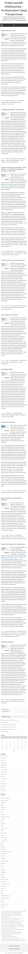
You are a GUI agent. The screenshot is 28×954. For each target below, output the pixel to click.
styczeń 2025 (3, 790)
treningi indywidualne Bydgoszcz (12, 161)
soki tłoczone (4, 702)
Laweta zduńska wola (8, 422)
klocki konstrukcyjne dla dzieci (7, 252)
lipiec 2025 (3, 776)
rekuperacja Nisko (5, 414)
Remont (2, 874)
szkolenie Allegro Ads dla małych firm (11, 636)
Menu (14, 25)
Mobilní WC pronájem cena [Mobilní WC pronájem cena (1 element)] (6, 919)
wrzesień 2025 (4, 772)
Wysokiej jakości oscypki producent (8, 726)
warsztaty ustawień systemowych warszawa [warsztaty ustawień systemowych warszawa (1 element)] (8, 936)
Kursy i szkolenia (4, 839)
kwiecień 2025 (3, 783)
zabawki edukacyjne (5, 186)
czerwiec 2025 (4, 779)
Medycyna (3, 846)
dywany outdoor (11, 103)
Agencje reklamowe (5, 800)
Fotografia (3, 823)
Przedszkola (3, 870)
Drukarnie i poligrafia (5, 816)
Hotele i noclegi (9, 535)
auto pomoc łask (17, 490)
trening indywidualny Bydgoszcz (13, 160)
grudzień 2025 (4, 765)
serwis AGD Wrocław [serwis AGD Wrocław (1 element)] (20, 926)
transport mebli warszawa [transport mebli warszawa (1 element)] (19, 929)
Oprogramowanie (4, 860)
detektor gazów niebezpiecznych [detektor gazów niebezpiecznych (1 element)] (7, 912)
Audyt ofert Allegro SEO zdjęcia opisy (13, 544)
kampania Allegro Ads (13, 632)
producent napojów (15, 699)
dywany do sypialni (5, 102)
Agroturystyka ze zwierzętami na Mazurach (9, 720)
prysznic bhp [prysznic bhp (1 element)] (20, 923)
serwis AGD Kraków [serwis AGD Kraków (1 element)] (20, 925)
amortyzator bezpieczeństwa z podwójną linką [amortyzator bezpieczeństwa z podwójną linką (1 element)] (9, 911)
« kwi (14, 750)
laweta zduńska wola (5, 492)
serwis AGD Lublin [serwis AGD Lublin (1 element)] (4, 926)
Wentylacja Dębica (7, 369)
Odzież (2, 856)
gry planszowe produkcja (16, 305)
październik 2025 (4, 769)
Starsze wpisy (5, 711)
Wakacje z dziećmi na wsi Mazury (20, 538)
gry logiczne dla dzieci (21, 251)
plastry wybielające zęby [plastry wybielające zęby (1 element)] (13, 923)
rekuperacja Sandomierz (14, 414)
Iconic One (7, 952)
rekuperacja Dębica (18, 413)
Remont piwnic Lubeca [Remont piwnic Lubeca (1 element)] (5, 925)
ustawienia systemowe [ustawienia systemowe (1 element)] (18, 932)
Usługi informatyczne (5, 895)
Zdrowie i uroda (4, 904)
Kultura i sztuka (4, 837)
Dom (2, 812)
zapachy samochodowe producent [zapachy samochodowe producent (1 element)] (17, 939)
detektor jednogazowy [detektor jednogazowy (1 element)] (18, 912)
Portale (2, 865)
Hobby (2, 825)
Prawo (2, 867)
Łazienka (2, 842)
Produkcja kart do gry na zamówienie (13, 260)
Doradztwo (3, 814)
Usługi (7, 158)
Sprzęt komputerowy (5, 883)
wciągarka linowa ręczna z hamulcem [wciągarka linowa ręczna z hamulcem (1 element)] (7, 937)
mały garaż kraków (15, 360)
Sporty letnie (3, 881)
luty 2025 (2, 788)
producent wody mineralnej (11, 701)
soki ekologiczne (21, 701)
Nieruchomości (4, 853)
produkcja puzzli (7, 309)
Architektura (3, 802)
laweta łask (13, 469)
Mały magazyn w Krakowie (9, 315)
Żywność (2, 907)
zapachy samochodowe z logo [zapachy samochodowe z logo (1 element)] (6, 940)
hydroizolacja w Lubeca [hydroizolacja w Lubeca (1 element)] (5, 916)
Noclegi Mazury (9, 538)
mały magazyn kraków (13, 362)
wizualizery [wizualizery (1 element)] (17, 937)
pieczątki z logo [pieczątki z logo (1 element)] (18, 922)
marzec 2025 (3, 785)
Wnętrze (2, 900)
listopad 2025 (3, 767)
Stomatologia (3, 886)
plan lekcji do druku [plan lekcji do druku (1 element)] (4, 923)
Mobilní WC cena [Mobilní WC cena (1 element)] (22, 918)
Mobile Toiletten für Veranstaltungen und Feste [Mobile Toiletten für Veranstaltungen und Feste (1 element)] (9, 918)
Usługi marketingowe (5, 897)
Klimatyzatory (8, 413)
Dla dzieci (3, 809)
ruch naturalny (14, 158)
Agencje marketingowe (10, 631)
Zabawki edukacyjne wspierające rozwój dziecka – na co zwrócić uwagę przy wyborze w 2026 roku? (13, 169)
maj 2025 (2, 781)
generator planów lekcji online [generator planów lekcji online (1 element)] (6, 915)
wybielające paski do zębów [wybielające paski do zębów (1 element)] (6, 939)
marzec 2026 (3, 758)
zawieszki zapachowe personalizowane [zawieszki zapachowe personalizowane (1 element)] (19, 940)
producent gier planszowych (14, 307)
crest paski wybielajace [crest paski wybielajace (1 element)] (22, 911)
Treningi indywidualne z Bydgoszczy (12, 109)
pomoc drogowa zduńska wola (17, 492)
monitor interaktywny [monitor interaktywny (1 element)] (15, 919)
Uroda (2, 890)
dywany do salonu (20, 100)
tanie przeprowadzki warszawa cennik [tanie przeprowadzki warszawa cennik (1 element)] (8, 929)
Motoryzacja (8, 490)
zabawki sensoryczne (14, 254)
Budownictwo (3, 807)
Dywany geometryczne (8, 30)
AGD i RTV (3, 795)
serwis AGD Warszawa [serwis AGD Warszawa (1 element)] (12, 926)
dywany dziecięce (9, 42)
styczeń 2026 (3, 762)
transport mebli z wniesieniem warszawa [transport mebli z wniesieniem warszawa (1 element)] (8, 930)
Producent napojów (7, 642)
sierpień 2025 (3, 774)
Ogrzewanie (3, 858)
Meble (2, 844)
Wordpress (20, 952)
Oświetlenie (3, 863)
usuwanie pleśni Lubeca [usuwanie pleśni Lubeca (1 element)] (5, 933)
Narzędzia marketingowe (6, 851)
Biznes (2, 805)
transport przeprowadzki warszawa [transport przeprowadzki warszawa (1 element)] (7, 932)
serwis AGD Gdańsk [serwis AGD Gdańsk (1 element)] (13, 925)
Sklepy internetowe (10, 100)
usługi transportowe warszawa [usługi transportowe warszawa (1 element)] (15, 933)
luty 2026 (2, 760)
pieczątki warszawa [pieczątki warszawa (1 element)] (11, 922)
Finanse (2, 821)
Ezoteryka (3, 818)
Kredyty (2, 835)
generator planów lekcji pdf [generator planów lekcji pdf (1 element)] (17, 915)
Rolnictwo (3, 877)
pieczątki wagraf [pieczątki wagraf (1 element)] (4, 922)
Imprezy (2, 830)
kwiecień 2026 (3, 755)
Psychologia (3, 872)
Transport (3, 888)
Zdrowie (2, 902)
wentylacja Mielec (10, 416)
